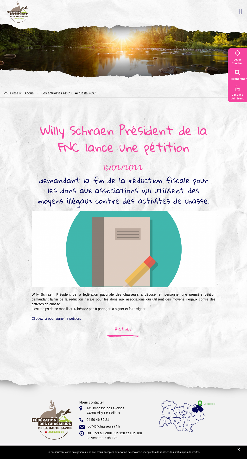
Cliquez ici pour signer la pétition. (56, 318)
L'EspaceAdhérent (237, 93)
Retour (123, 329)
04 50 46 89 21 (94, 419)
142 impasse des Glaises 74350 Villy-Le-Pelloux (101, 410)
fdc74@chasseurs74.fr (99, 426)
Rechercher (239, 73)
